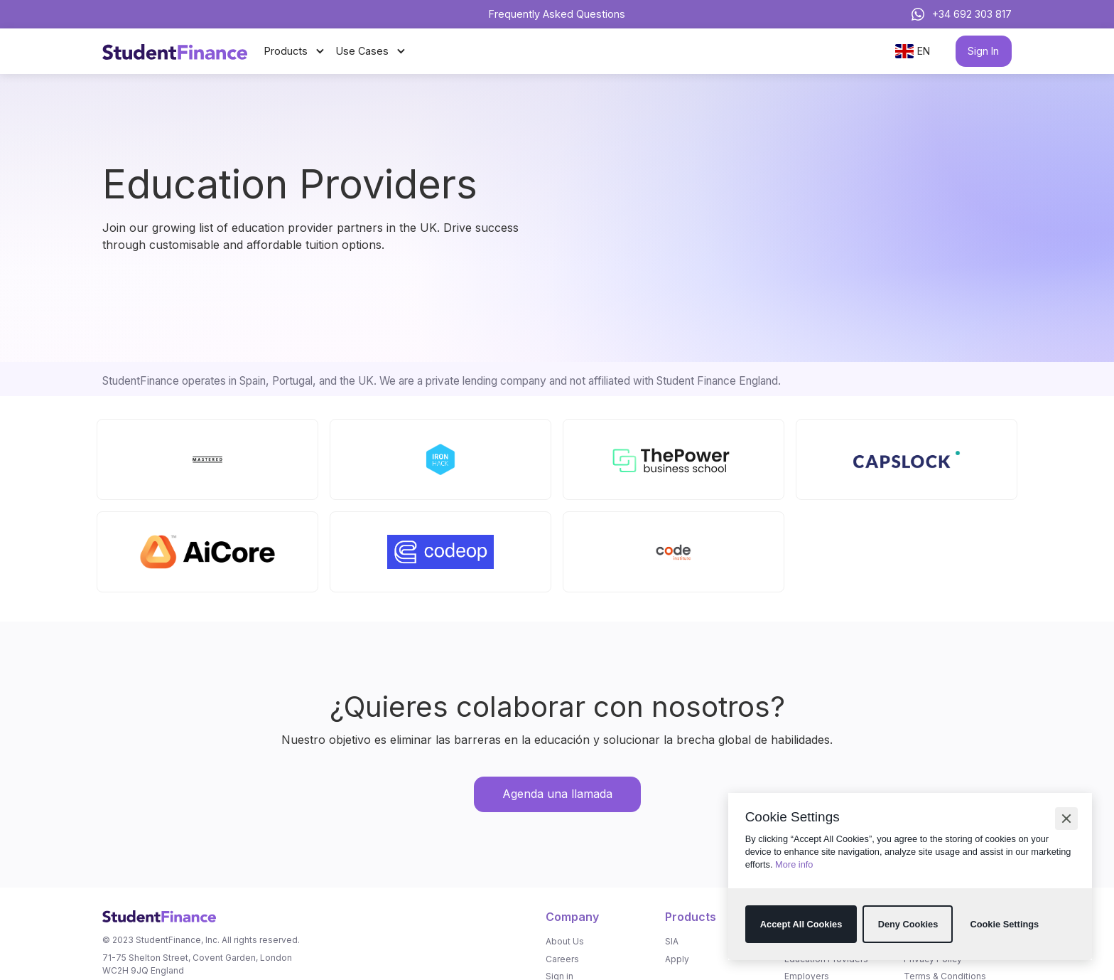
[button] (1066, 818)
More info (794, 864)
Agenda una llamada (557, 794)
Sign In (983, 51)
